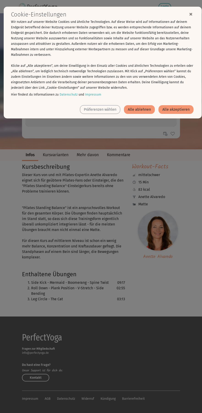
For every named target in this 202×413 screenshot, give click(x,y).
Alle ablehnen (139, 109)
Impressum (93, 95)
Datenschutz (69, 95)
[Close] (190, 14)
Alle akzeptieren (176, 109)
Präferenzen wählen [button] (100, 109)
